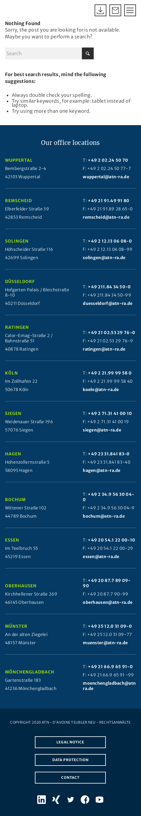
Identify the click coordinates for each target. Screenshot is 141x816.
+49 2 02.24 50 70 (108, 160)
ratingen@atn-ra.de (104, 349)
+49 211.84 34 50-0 (109, 287)
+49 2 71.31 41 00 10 (110, 413)
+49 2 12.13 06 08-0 (110, 241)
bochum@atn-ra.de (104, 516)
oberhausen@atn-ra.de (107, 602)
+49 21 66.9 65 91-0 (110, 666)
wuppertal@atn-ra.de (106, 176)
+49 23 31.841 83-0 (108, 454)
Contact (70, 777)
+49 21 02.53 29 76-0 (111, 332)
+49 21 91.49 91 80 (108, 200)
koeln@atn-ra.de (101, 389)
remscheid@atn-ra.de (106, 217)
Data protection (70, 760)
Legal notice (70, 742)
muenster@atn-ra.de (105, 642)
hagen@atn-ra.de (102, 470)
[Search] (49, 53)
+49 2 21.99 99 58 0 (110, 373)
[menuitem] (127, 10)
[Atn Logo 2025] (11, 10)
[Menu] (127, 10)
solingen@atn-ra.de (104, 257)
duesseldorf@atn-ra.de (107, 303)
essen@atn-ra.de (101, 556)
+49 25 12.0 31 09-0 (110, 626)
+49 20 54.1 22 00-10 (111, 540)
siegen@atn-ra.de (102, 430)
